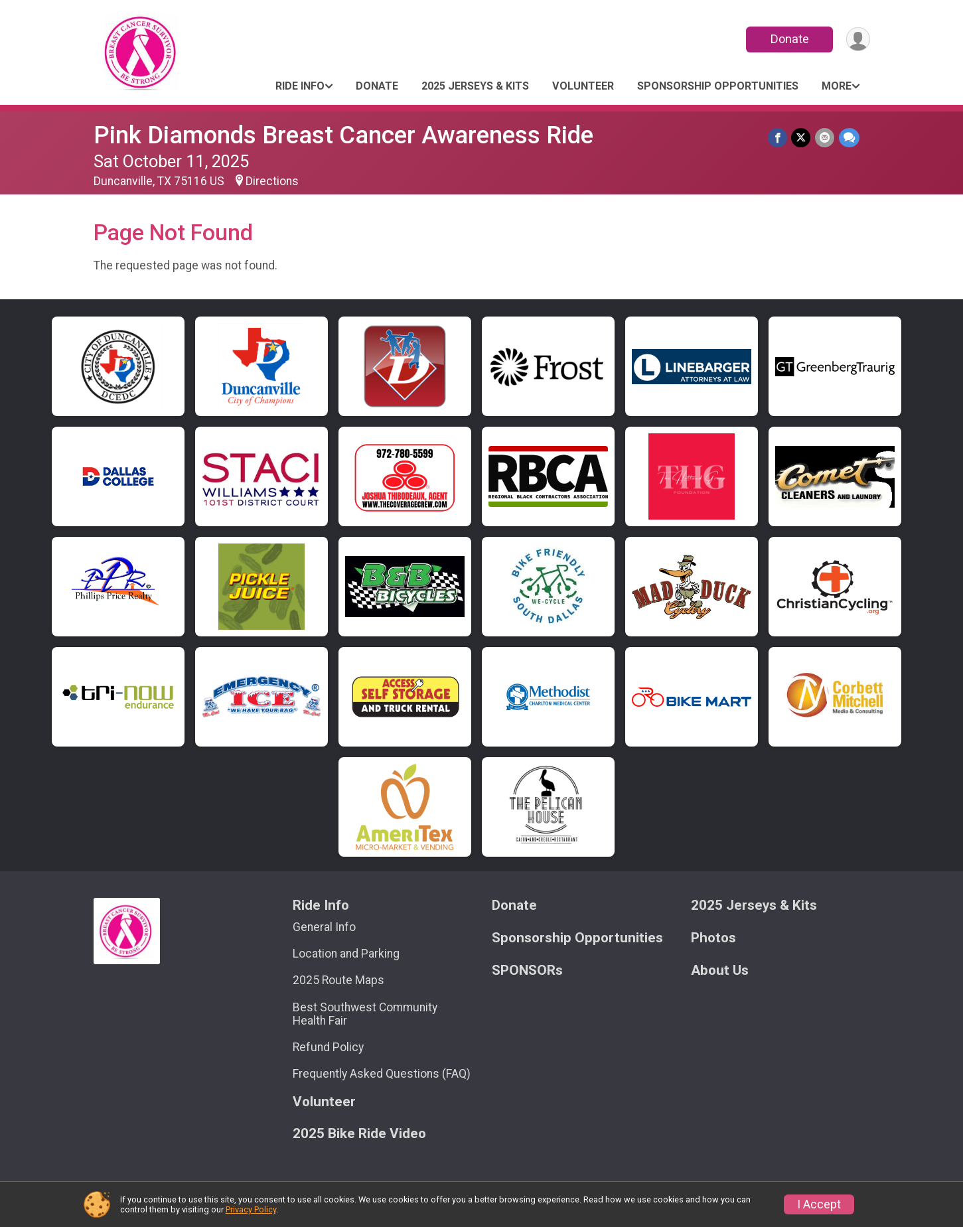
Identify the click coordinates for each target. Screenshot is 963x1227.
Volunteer (583, 86)
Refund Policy (328, 1047)
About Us (720, 970)
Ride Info (300, 86)
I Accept (819, 1204)
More (837, 86)
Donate (788, 39)
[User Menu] (858, 39)
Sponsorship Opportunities (717, 86)
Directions (272, 181)
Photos (713, 938)
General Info (324, 927)
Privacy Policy (251, 1209)
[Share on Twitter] (802, 137)
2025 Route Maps (338, 980)
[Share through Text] (849, 137)
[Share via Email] (825, 137)
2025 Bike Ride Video (359, 1133)
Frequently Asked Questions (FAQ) (382, 1073)
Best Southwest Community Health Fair (365, 1014)
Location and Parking (346, 953)
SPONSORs (527, 970)
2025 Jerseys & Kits (475, 86)
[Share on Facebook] (778, 137)
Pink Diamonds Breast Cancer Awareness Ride (343, 135)
